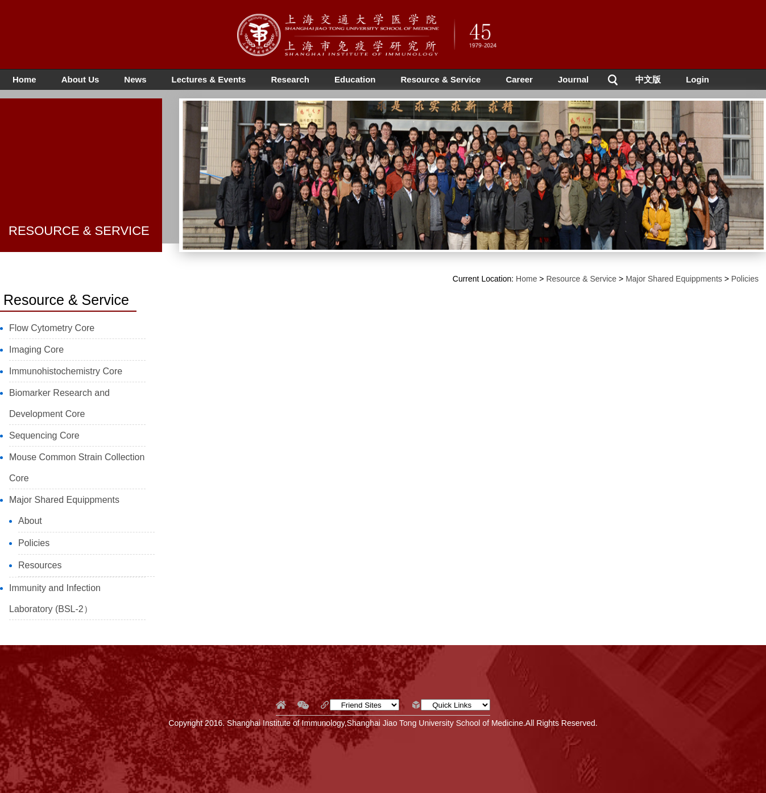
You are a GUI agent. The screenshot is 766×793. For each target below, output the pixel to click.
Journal (573, 79)
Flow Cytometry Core (51, 328)
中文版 (648, 79)
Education (355, 79)
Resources (39, 565)
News (135, 79)
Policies (33, 543)
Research (290, 79)
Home (24, 79)
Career (519, 79)
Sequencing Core (44, 435)
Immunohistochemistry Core (65, 371)
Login (697, 79)
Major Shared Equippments (64, 500)
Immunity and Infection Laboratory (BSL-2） (55, 598)
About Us (80, 79)
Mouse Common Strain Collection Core (76, 467)
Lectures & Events (209, 79)
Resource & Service (441, 79)
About (30, 521)
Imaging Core (36, 349)
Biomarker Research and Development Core (59, 403)
